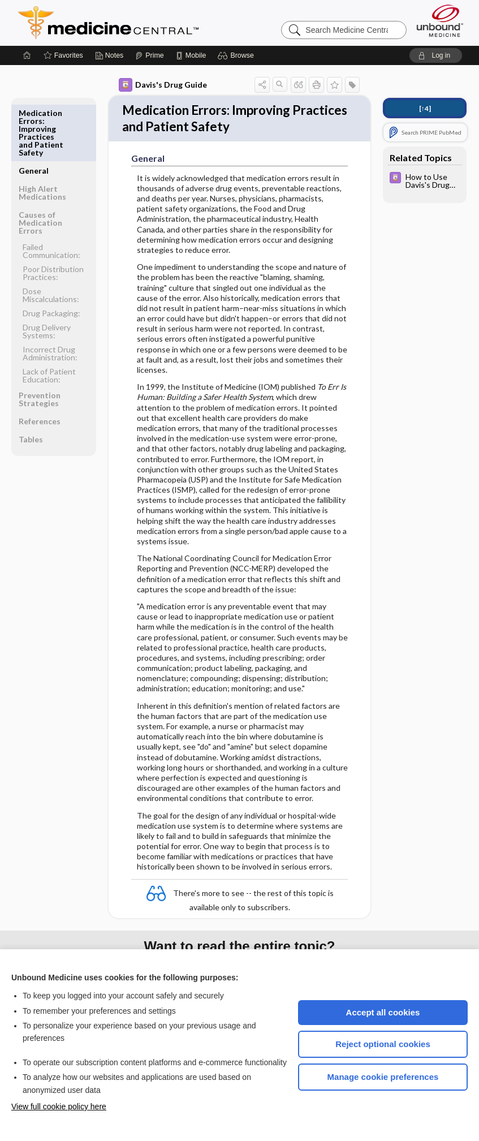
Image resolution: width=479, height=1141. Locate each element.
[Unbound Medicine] (440, 20)
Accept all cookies (383, 1012)
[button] (237, 55)
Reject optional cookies (382, 1044)
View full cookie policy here (58, 1106)
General (34, 113)
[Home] (27, 55)
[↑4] (425, 108)
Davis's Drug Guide (163, 85)
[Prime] (149, 55)
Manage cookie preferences (383, 1077)
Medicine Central (158, 23)
